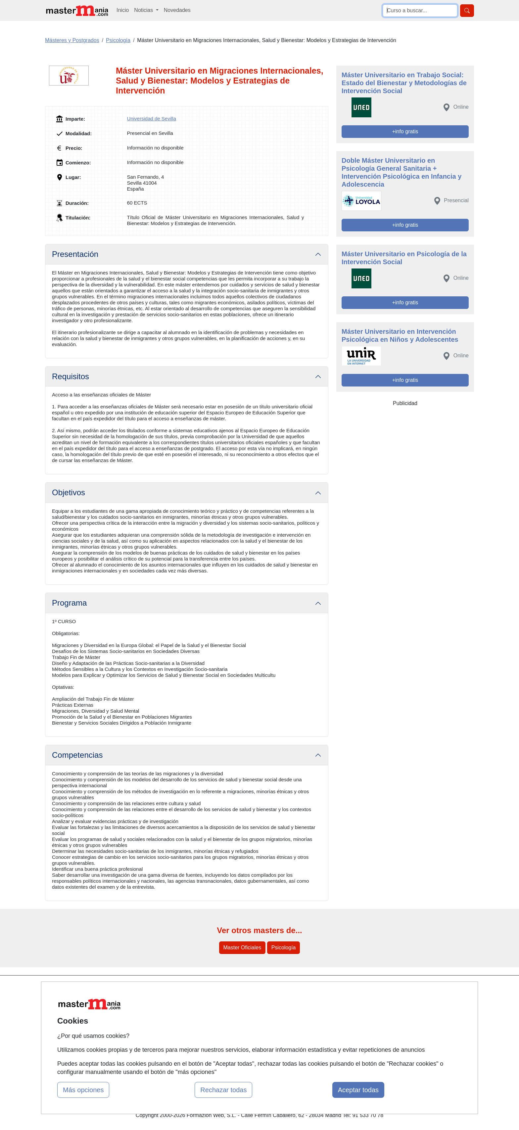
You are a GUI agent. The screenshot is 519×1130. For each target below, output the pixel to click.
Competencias (77, 754)
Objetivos (68, 492)
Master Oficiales (242, 947)
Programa (69, 602)
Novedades (177, 10)
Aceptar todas (358, 1090)
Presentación (75, 254)
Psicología (283, 947)
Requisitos (70, 376)
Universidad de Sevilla (151, 118)
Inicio (123, 10)
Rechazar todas (223, 1090)
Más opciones (83, 1090)
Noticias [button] (144, 10)
